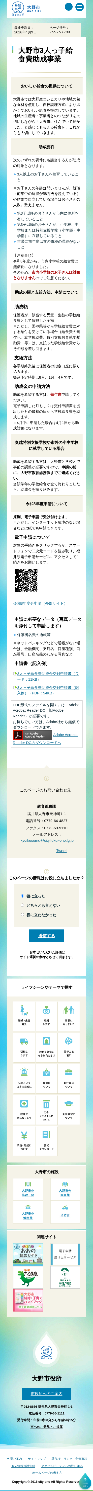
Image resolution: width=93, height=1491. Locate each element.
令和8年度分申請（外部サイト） (40, 603)
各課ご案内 (14, 1459)
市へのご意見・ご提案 (47, 1427)
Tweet (61, 851)
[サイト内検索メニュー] (69, 7)
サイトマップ (37, 1459)
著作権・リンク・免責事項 (69, 1459)
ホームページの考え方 (47, 1473)
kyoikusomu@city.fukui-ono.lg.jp (47, 840)
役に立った (36, 896)
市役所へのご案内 (46, 1394)
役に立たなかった (41, 915)
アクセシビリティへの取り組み (62, 1466)
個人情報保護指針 (23, 1466)
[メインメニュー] (79, 7)
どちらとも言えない (43, 905)
